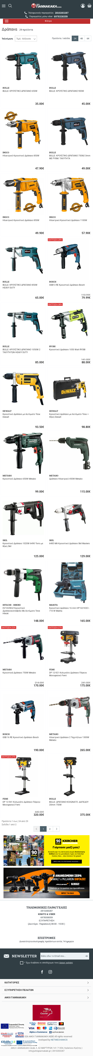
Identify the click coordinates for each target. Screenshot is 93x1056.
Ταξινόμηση (7, 39)
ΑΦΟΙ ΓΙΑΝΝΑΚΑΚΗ (15, 997)
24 (75, 38)
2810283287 (46, 911)
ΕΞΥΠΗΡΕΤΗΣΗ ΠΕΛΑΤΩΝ (19, 990)
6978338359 (46, 917)
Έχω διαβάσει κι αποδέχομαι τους (49, 962)
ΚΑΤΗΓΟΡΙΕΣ (12, 982)
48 (81, 38)
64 (88, 38)
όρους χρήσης (66, 962)
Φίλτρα (28, 21)
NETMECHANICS (59, 1039)
